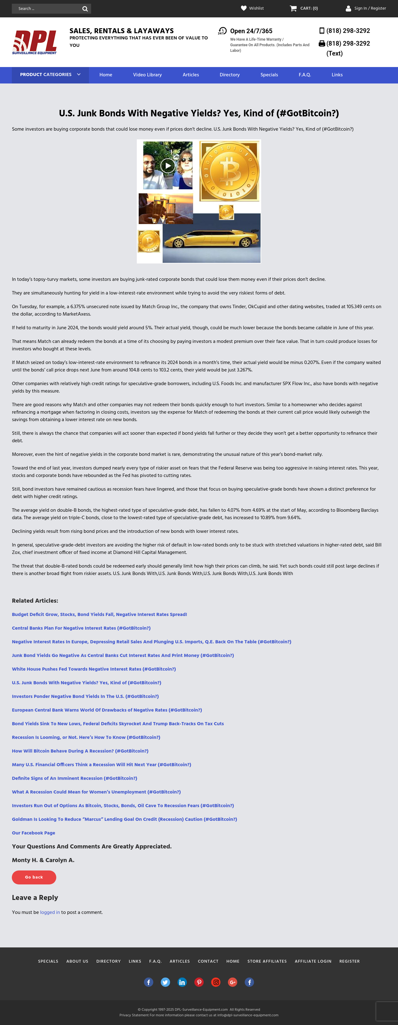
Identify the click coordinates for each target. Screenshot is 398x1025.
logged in (50, 913)
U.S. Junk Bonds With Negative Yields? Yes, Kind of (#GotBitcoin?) (86, 683)
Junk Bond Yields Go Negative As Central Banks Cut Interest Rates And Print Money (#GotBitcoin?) (123, 656)
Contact (208, 961)
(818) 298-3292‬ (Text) (348, 48)
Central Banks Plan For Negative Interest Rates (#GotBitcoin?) (81, 628)
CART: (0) (309, 8)
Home (106, 75)
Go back (34, 877)
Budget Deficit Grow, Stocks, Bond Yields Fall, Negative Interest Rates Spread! (99, 615)
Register (350, 961)
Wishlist (256, 8)
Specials (269, 75)
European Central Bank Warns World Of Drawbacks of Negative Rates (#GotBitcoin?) (107, 710)
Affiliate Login (313, 961)
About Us (77, 961)
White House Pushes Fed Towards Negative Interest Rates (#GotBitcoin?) (94, 669)
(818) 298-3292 (348, 30)
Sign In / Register (370, 8)
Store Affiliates (267, 961)
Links (337, 75)
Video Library (147, 75)
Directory (230, 75)
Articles (191, 75)
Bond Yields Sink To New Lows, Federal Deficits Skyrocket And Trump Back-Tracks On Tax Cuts (118, 724)
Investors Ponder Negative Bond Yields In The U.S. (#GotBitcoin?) (85, 697)
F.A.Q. (305, 75)
